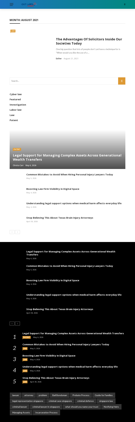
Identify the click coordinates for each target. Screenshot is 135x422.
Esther (59, 53)
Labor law (16, 99)
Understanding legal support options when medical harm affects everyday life (74, 193)
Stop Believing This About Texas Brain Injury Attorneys (59, 207)
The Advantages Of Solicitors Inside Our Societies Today (89, 36)
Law (13, 31)
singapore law (106, 390)
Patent (14, 110)
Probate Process (80, 385)
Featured (15, 89)
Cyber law (16, 84)
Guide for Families (104, 385)
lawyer (15, 385)
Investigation (18, 94)
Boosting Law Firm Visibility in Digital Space (52, 178)
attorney (28, 385)
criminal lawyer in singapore (46, 396)
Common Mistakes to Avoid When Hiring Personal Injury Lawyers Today (69, 164)
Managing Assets (21, 402)
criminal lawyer (19, 396)
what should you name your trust (81, 396)
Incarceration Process (46, 402)
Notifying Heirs (111, 396)
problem (43, 385)
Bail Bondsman (59, 385)
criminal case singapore (60, 390)
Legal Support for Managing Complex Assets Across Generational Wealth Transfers (70, 243)
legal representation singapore (27, 390)
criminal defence (85, 390)
